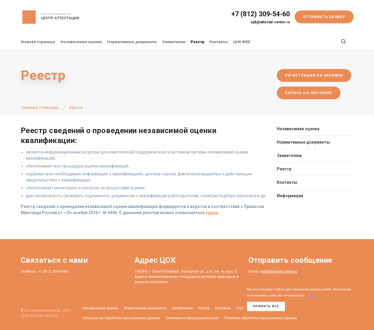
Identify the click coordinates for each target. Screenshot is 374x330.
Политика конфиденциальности (192, 318)
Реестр (197, 42)
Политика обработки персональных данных (260, 318)
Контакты (219, 42)
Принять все (266, 306)
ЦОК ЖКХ (241, 42)
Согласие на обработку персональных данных (121, 318)
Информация (290, 195)
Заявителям (173, 42)
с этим (312, 295)
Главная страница (38, 42)
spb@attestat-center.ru (270, 22)
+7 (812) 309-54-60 (260, 14)
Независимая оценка (81, 42)
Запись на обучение (308, 93)
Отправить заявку (324, 17)
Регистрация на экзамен (314, 75)
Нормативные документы (132, 42)
